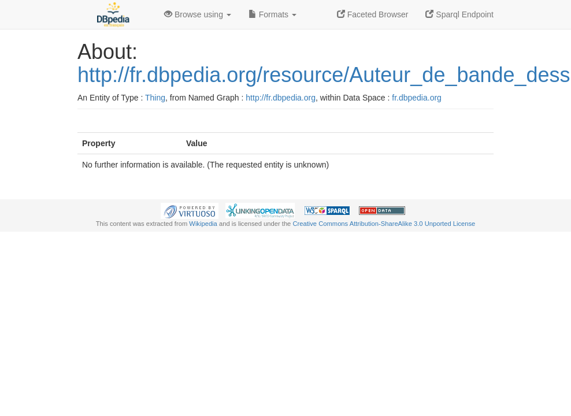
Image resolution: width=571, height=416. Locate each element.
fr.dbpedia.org (417, 97)
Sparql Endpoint (459, 14)
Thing (155, 97)
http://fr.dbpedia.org (281, 97)
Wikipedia (203, 223)
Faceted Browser (373, 14)
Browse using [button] (197, 14)
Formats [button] (272, 14)
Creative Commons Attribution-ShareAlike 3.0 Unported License (383, 223)
